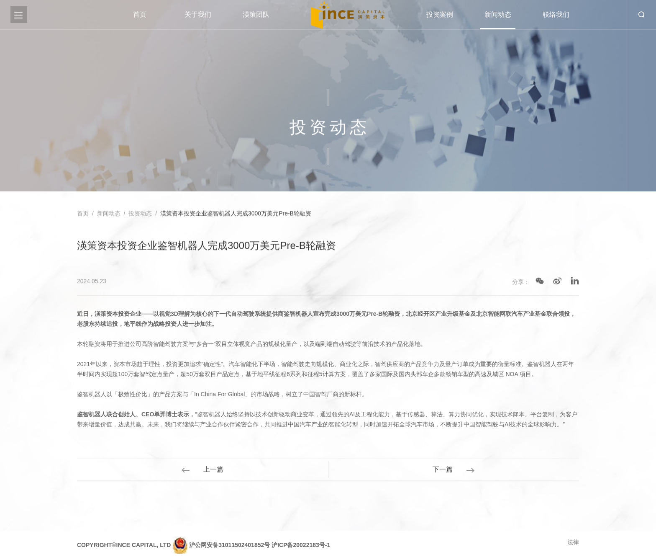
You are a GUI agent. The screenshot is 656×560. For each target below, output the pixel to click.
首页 (139, 14)
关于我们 (197, 14)
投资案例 (439, 14)
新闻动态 (497, 14)
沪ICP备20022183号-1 (301, 545)
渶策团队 (256, 14)
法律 (573, 542)
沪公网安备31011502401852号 (229, 545)
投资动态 (140, 214)
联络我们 (556, 14)
